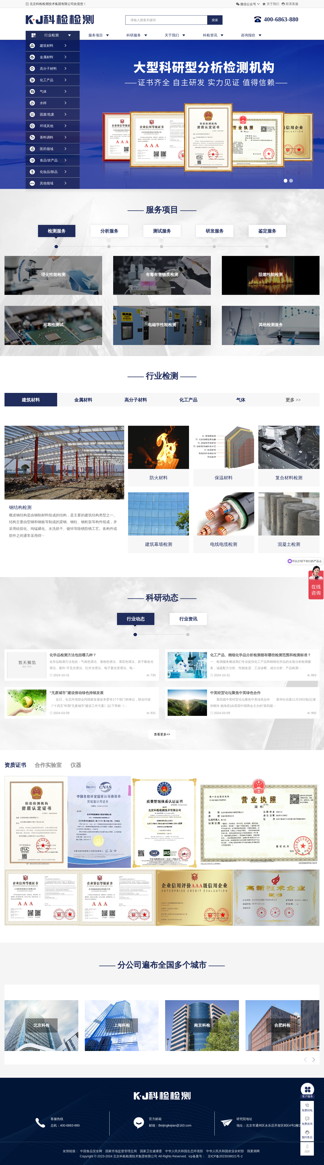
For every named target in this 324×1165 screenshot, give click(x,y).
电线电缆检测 (223, 544)
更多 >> (293, 399)
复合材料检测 (288, 477)
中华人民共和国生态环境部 (184, 1151)
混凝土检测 (289, 544)
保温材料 (224, 477)
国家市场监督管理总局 (121, 1151)
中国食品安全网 (91, 1151)
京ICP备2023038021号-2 (225, 1156)
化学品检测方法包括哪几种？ (73, 655)
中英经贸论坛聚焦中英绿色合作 (235, 693)
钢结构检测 (20, 507)
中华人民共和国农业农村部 (225, 1151)
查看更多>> (162, 734)
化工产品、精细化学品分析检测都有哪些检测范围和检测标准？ (260, 655)
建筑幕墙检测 (158, 544)
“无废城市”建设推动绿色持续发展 (77, 693)
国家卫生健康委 (151, 1151)
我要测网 (253, 1151)
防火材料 (159, 477)
